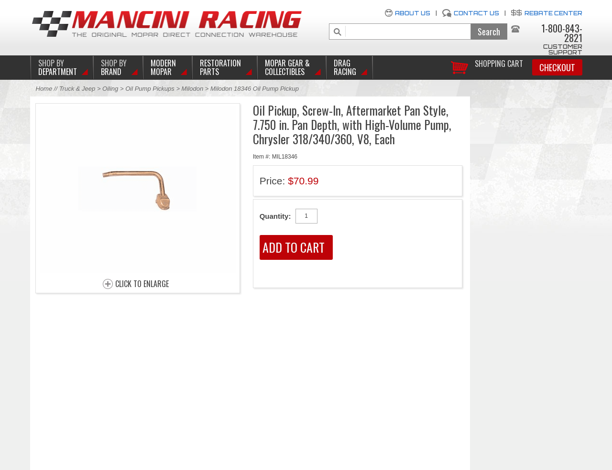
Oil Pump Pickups (150, 88)
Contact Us (476, 13)
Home (44, 88)
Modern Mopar (163, 67)
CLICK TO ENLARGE (142, 284)
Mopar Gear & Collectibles (287, 67)
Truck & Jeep (77, 88)
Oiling (111, 88)
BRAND (114, 67)
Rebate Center (553, 13)
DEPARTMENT (57, 67)
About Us (412, 13)
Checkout (557, 67)
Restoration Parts (220, 67)
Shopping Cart (499, 63)
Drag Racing (345, 67)
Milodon (193, 88)
